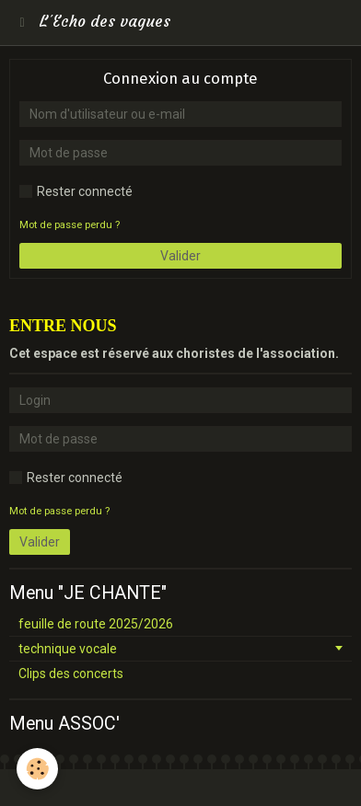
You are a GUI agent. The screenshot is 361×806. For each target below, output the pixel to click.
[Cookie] (37, 768)
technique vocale (67, 648)
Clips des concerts (70, 673)
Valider (180, 255)
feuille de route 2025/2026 (95, 623)
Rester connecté (76, 191)
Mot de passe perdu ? (69, 225)
